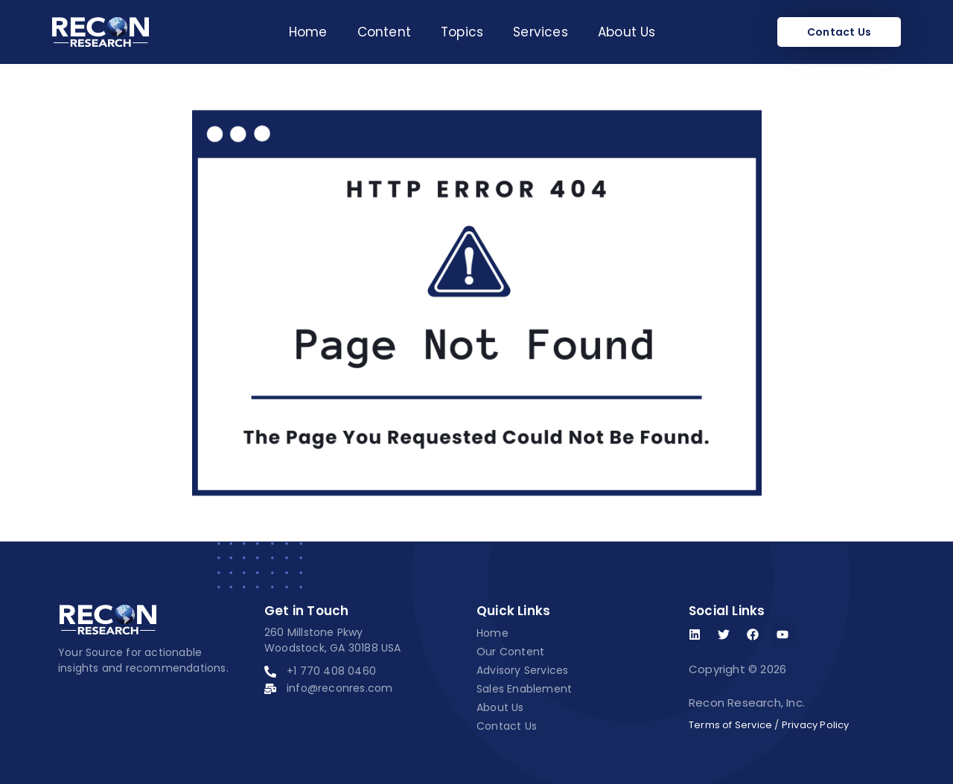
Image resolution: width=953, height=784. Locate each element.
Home (308, 32)
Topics (462, 32)
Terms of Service (730, 725)
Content (384, 32)
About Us (627, 32)
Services (540, 32)
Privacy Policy (816, 725)
